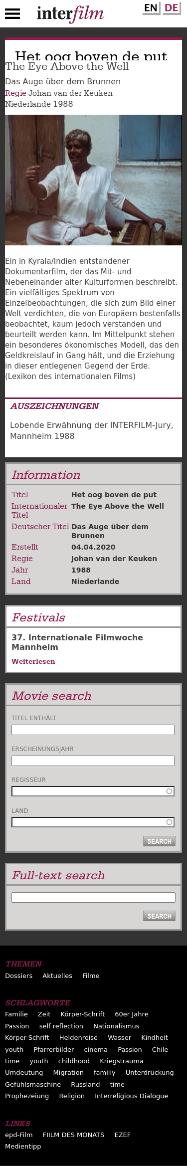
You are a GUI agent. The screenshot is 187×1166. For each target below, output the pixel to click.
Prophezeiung (27, 1096)
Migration (68, 1072)
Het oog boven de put (114, 495)
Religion (72, 1096)
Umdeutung (24, 1072)
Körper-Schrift (83, 1014)
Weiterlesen (33, 661)
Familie (16, 1014)
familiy (105, 1072)
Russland (85, 1084)
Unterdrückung (150, 1072)
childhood (74, 1061)
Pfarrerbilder (53, 1049)
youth (14, 1049)
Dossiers (18, 975)
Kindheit (154, 1037)
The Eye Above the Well (117, 506)
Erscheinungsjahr (42, 749)
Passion (17, 1026)
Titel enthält (33, 718)
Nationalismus (116, 1026)
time (12, 1061)
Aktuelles (57, 975)
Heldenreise (78, 1037)
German (171, 6)
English (150, 6)
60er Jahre (131, 1014)
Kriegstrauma (122, 1061)
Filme (90, 975)
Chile (160, 1049)
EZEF (122, 1135)
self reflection (61, 1026)
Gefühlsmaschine (33, 1084)
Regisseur (28, 780)
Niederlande (28, 104)
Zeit (44, 1014)
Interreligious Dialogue (131, 1096)
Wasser (119, 1037)
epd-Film (19, 1135)
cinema (96, 1049)
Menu (12, 15)
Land (19, 810)
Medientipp (23, 1146)
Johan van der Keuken (70, 93)
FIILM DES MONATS (74, 1135)
